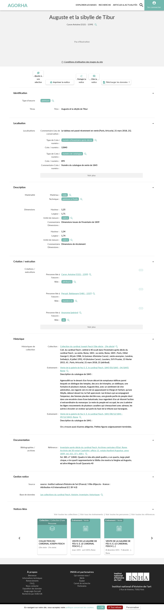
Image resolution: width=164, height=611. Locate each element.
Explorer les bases (87, 4)
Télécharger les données (111, 80)
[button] (19, 539)
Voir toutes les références (143, 515)
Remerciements (32, 581)
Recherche (105, 4)
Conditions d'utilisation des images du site (82, 62)
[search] (141, 5)
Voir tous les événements (92, 515)
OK (101, 607)
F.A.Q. (32, 584)
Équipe (82, 581)
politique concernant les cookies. (80, 607)
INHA (82, 579)
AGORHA (15, 5)
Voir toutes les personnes (117, 515)
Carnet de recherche (82, 584)
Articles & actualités (125, 4)
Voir (91, 173)
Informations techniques (32, 579)
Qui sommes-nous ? (82, 576)
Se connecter (154, 7)
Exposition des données (32, 589)
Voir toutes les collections (66, 515)
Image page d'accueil (32, 592)
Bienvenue (32, 576)
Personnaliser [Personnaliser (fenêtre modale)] (132, 607)
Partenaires (81, 587)
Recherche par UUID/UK (32, 594)
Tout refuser (115, 607)
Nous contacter (32, 587)
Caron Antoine (80, 24)
